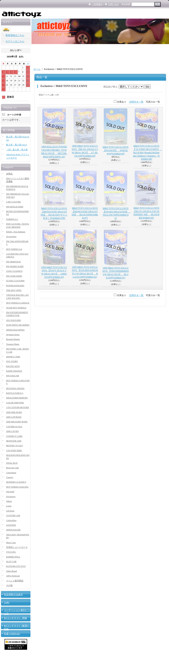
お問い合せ (113, 4)
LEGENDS (11, 525)
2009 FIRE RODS (14, 412)
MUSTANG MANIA (15, 388)
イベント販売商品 (14, 580)
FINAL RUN (11, 463)
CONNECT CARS (14, 436)
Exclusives (11, 496)
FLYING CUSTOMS (15, 280)
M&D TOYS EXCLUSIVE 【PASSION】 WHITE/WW (116, 150)
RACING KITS (13, 366)
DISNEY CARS (13, 356)
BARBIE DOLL (13, 557)
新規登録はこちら (15, 35)
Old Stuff (10, 491)
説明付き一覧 (136, 101)
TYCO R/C (11, 552)
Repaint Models (13, 339)
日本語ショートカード (17, 547)
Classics (9, 477)
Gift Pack (10, 511)
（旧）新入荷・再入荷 (17, 149)
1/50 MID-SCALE (14, 426)
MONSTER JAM (13, 441)
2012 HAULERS (13, 320)
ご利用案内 (97, 4)
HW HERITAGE (13, 261)
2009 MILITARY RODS (17, 421)
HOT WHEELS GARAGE (17, 303)
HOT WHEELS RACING (17, 487)
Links (6, 602)
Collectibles (11, 520)
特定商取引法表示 (13, 594)
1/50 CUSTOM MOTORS (17, 407)
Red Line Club (12, 467)
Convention (11, 472)
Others (9, 501)
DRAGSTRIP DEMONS (17, 398)
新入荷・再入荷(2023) (16, 145)
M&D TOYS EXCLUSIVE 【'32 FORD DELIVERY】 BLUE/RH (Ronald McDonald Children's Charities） (147, 152)
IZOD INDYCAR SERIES (17, 325)
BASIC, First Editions (15, 231)
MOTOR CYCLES (14, 445)
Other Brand (11, 571)
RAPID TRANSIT (14, 371)
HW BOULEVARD (14, 206)
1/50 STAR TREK (14, 450)
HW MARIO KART (15, 266)
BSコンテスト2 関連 (15, 618)
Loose (8, 506)
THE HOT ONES (13, 290)
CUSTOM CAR (13, 515)
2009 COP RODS (13, 417)
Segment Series (12, 334)
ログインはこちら (15, 41)
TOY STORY (12, 361)
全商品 (9, 174)
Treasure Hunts (12, 344)
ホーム (36, 69)
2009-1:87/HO (12, 431)
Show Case (11, 542)
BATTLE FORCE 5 (14, 393)
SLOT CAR (11, 561)
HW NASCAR (12, 375)
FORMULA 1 (12, 219)
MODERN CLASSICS (16, 482)
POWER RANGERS (15, 285)
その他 (9, 585)
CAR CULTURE (13, 202)
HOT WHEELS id (14, 249)
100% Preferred (13, 576)
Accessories (11, 236)
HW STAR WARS (14, 276)
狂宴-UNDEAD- (12, 633)
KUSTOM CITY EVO (16, 566)
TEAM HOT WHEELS (16, 307)
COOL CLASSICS (14, 271)
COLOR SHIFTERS (15, 402)
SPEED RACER (13, 530)
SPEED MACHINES (15, 330)
